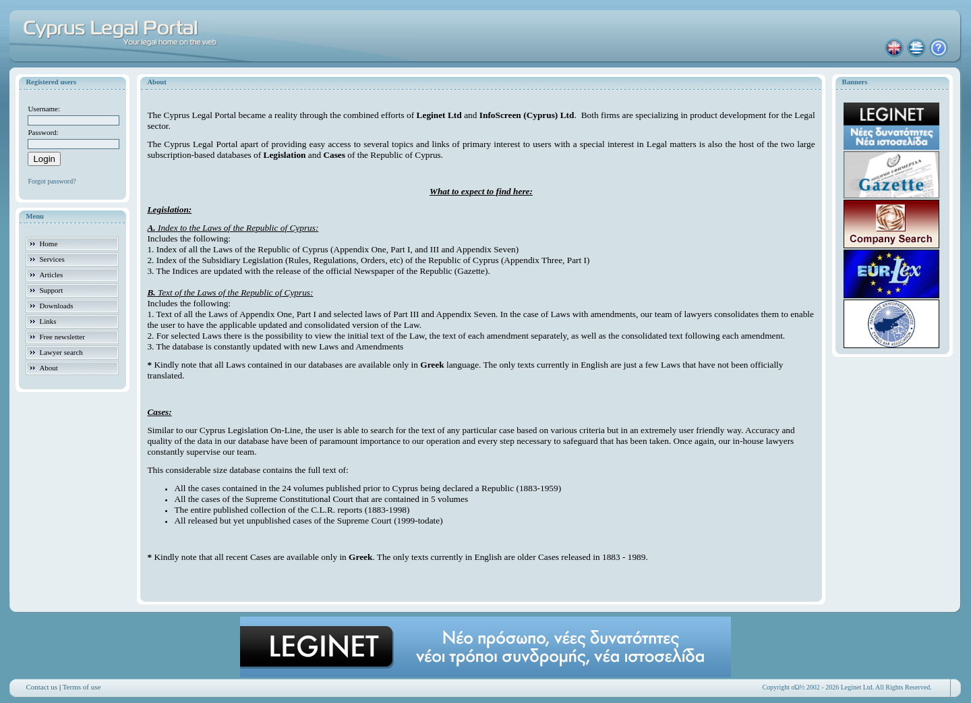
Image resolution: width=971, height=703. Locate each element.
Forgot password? (52, 181)
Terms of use (82, 687)
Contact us (41, 687)
